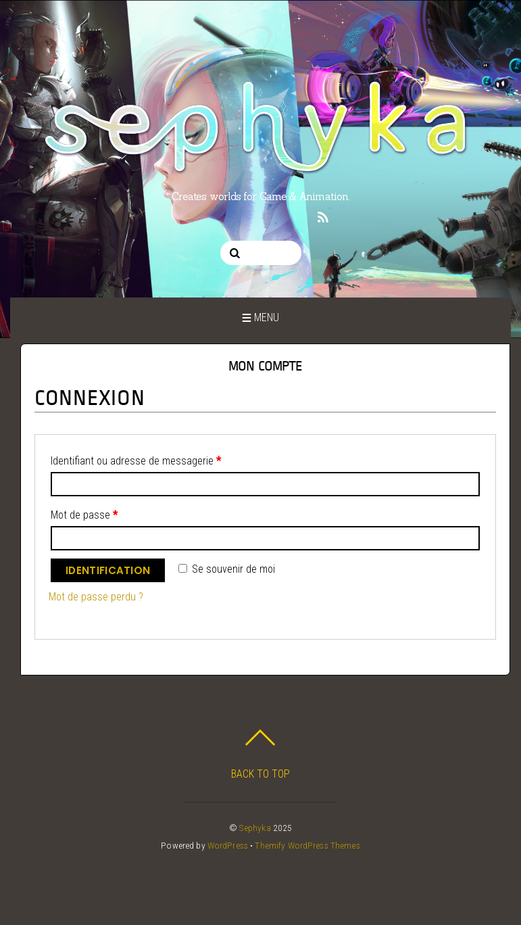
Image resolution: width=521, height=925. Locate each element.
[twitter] (197, 215)
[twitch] (297, 215)
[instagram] (222, 215)
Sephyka (255, 827)
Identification (108, 570)
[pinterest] (247, 215)
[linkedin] (272, 215)
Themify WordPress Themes (307, 845)
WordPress (227, 845)
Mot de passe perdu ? (96, 596)
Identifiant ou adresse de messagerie (136, 460)
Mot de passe (84, 514)
